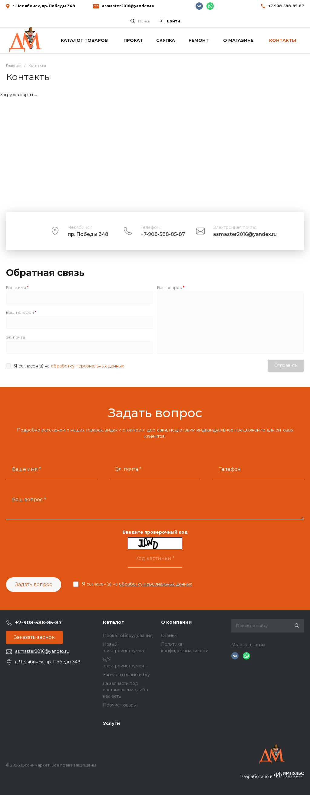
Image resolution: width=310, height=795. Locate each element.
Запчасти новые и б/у (126, 674)
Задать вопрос (33, 584)
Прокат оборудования (127, 635)
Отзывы (169, 635)
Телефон (230, 469)
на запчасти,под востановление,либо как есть (125, 690)
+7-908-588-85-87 (162, 234)
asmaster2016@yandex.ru (128, 6)
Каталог (113, 622)
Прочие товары (120, 705)
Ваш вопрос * (29, 499)
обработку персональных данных (87, 366)
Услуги (111, 723)
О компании (176, 622)
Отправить (285, 365)
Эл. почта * (128, 469)
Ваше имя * (26, 469)
